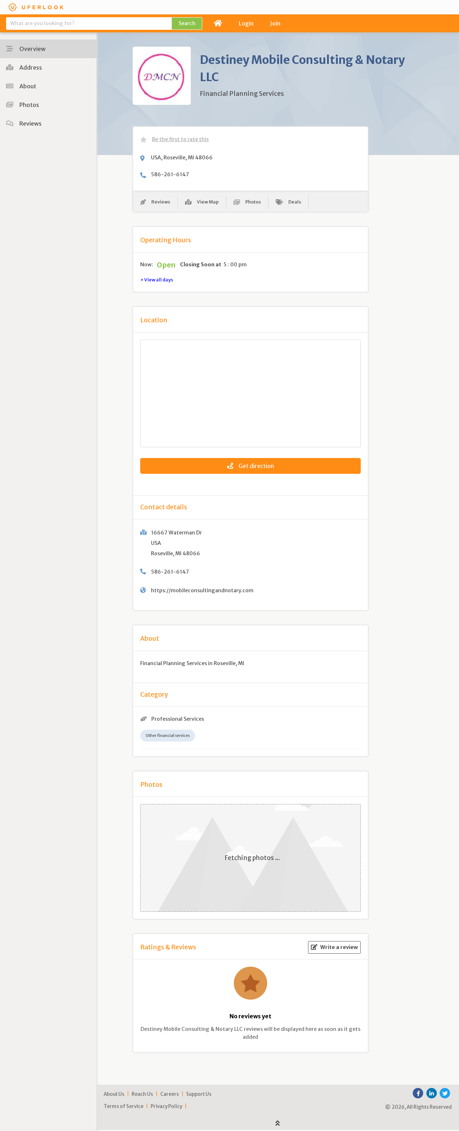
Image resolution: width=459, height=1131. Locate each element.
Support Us (199, 1095)
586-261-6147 (170, 174)
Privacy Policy (166, 1107)
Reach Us (142, 1095)
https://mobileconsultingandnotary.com (202, 592)
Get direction (250, 467)
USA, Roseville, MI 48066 (182, 157)
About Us (114, 1095)
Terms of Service (123, 1107)
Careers (169, 1095)
